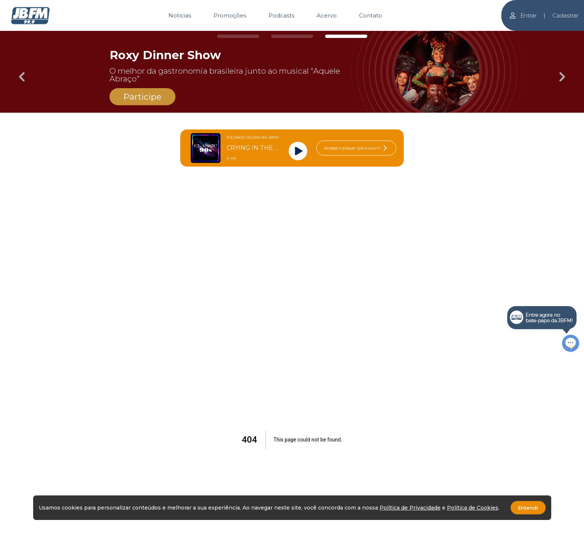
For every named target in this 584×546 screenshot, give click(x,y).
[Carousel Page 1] (238, 36)
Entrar (522, 15)
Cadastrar (565, 15)
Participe (142, 96)
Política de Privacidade (410, 507)
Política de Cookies (472, 507)
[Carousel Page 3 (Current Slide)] (346, 36)
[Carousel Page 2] (292, 36)
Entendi (528, 508)
